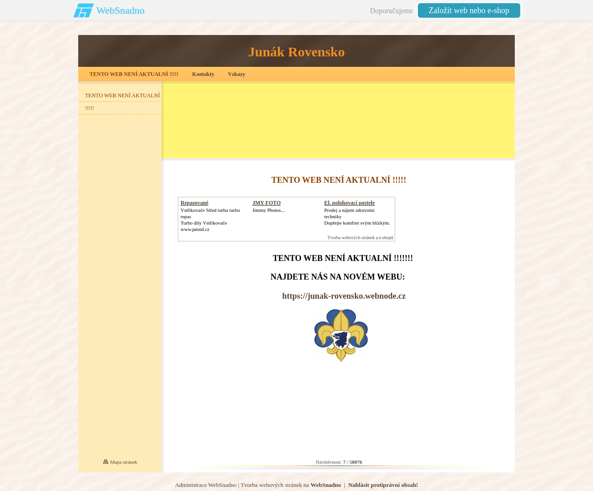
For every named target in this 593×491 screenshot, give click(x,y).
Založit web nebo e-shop (469, 10)
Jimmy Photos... (268, 210)
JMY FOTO (266, 203)
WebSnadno (120, 10)
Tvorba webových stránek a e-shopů (360, 237)
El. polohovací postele (349, 203)
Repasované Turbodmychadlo (201, 206)
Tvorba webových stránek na (291, 484)
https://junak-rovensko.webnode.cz (344, 296)
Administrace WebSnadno (206, 484)
